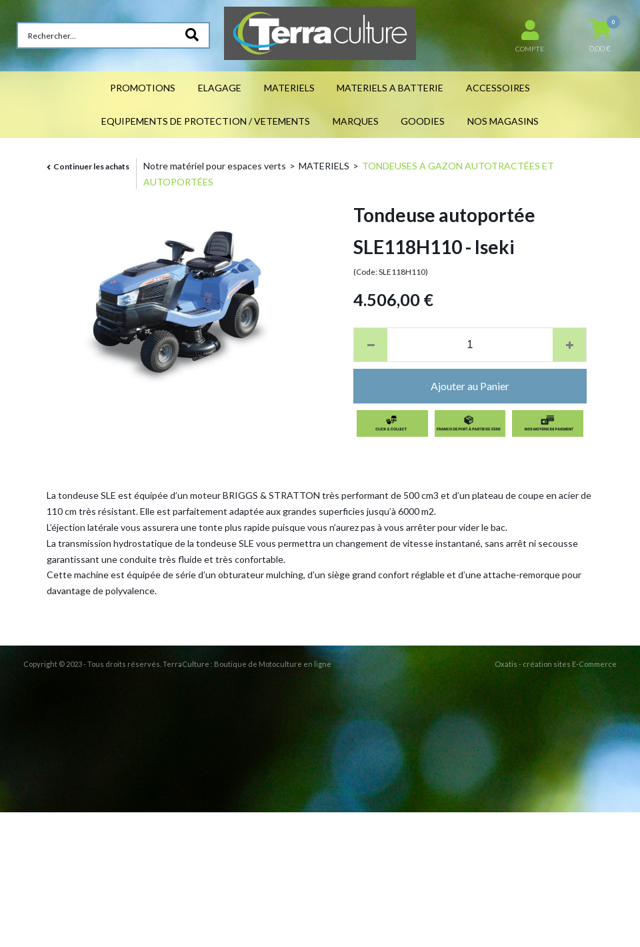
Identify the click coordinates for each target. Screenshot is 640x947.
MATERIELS (289, 87)
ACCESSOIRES (498, 87)
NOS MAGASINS (503, 121)
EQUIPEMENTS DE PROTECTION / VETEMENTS (205, 121)
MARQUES (356, 121)
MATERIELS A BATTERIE (390, 87)
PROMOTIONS (142, 87)
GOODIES (423, 121)
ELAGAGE (219, 87)
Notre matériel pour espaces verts (214, 165)
